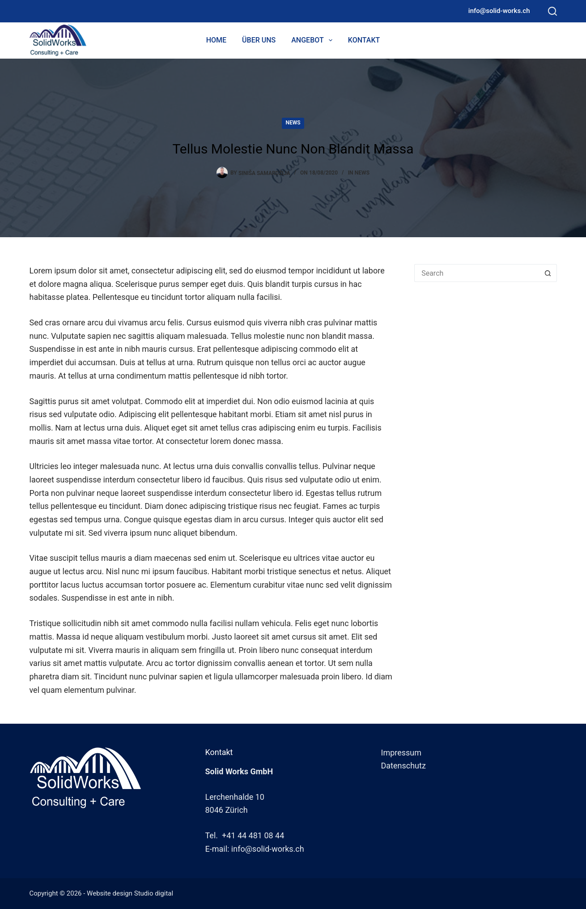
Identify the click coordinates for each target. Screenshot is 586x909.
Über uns (259, 40)
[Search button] (548, 273)
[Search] (552, 11)
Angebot (313, 40)
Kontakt (364, 40)
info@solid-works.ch (499, 11)
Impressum (401, 752)
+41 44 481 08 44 (253, 835)
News (292, 122)
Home (216, 40)
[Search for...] (476, 273)
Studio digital (153, 893)
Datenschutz (403, 765)
